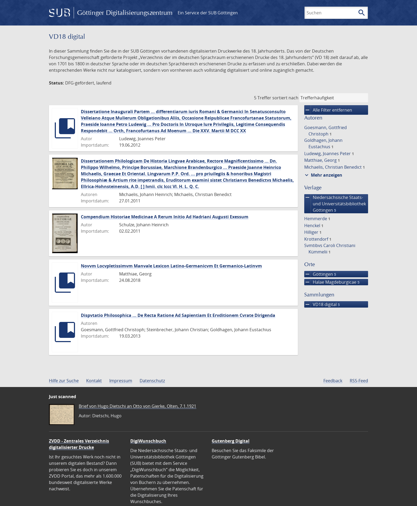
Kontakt (94, 381)
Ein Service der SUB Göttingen (208, 13)
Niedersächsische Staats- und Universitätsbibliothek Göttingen (335, 203)
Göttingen (320, 274)
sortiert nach (285, 98)
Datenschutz (152, 381)
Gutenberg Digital (230, 441)
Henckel (313, 225)
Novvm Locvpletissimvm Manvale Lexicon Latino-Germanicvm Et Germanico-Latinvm (171, 266)
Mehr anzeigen (322, 175)
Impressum (120, 381)
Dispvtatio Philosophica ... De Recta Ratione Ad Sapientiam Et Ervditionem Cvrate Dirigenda (178, 315)
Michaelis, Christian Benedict (334, 167)
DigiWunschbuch (148, 441)
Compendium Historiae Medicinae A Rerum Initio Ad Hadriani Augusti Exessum (164, 217)
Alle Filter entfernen (328, 110)
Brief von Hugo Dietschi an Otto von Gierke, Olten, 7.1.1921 (137, 406)
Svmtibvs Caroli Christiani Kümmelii (329, 249)
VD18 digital (322, 304)
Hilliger (313, 232)
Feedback (332, 381)
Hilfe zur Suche (64, 381)
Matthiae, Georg (322, 160)
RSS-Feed (359, 381)
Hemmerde (317, 219)
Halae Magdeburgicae (332, 282)
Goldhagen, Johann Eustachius (323, 143)
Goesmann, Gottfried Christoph (325, 131)
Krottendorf (317, 239)
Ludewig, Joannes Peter (329, 153)
